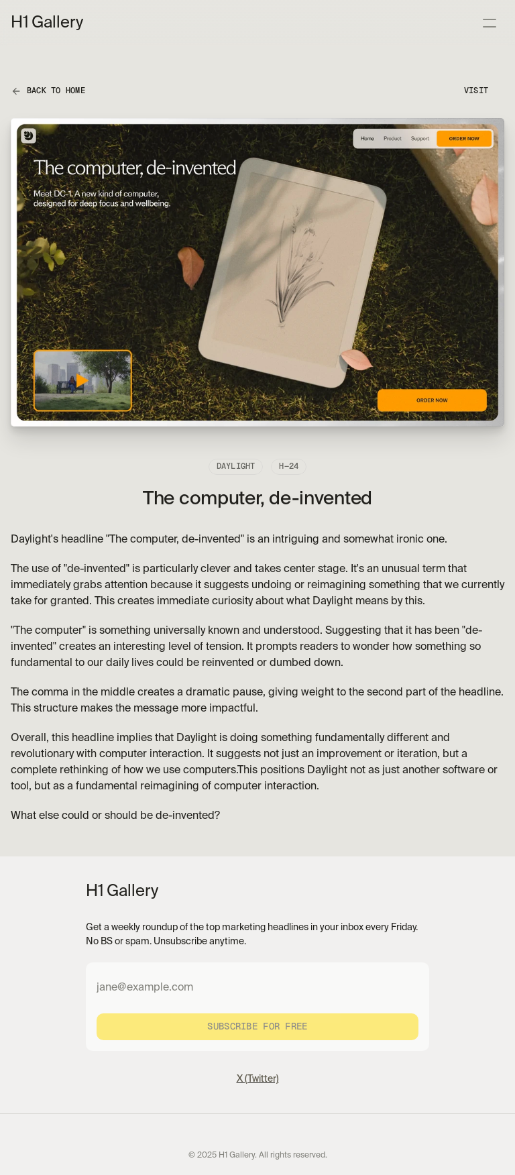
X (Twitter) (258, 1079)
